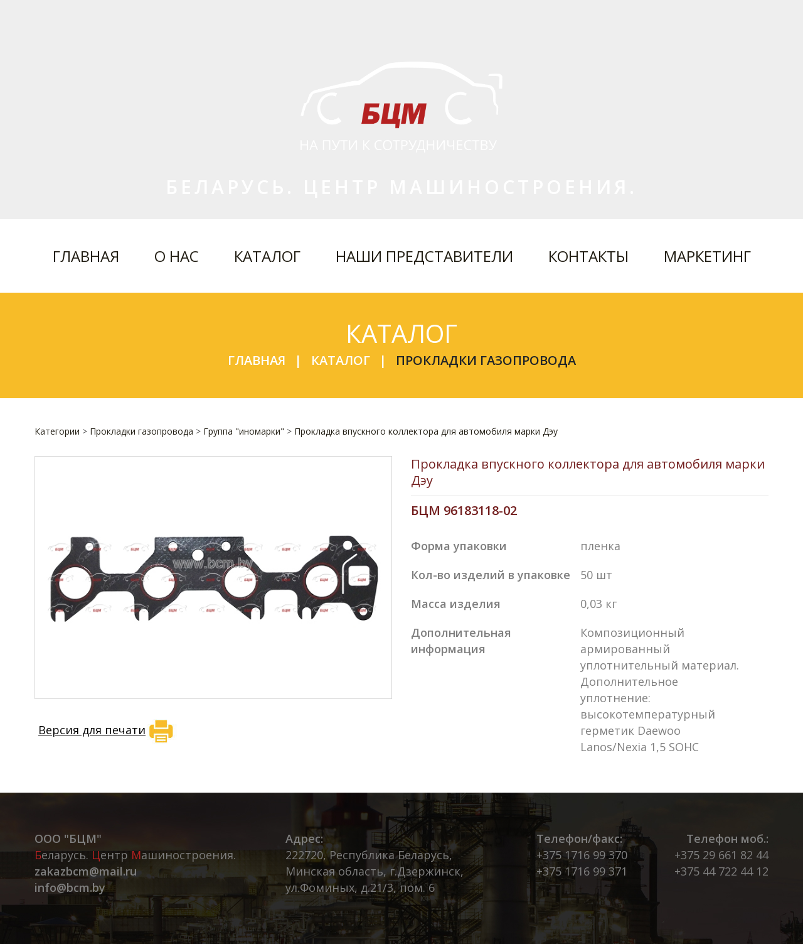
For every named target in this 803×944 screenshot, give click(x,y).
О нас (176, 256)
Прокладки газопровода (486, 360)
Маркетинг (707, 256)
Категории (57, 431)
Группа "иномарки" (243, 431)
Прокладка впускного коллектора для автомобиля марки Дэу (426, 431)
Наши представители (424, 256)
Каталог (267, 256)
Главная (86, 256)
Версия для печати (107, 731)
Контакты (588, 256)
